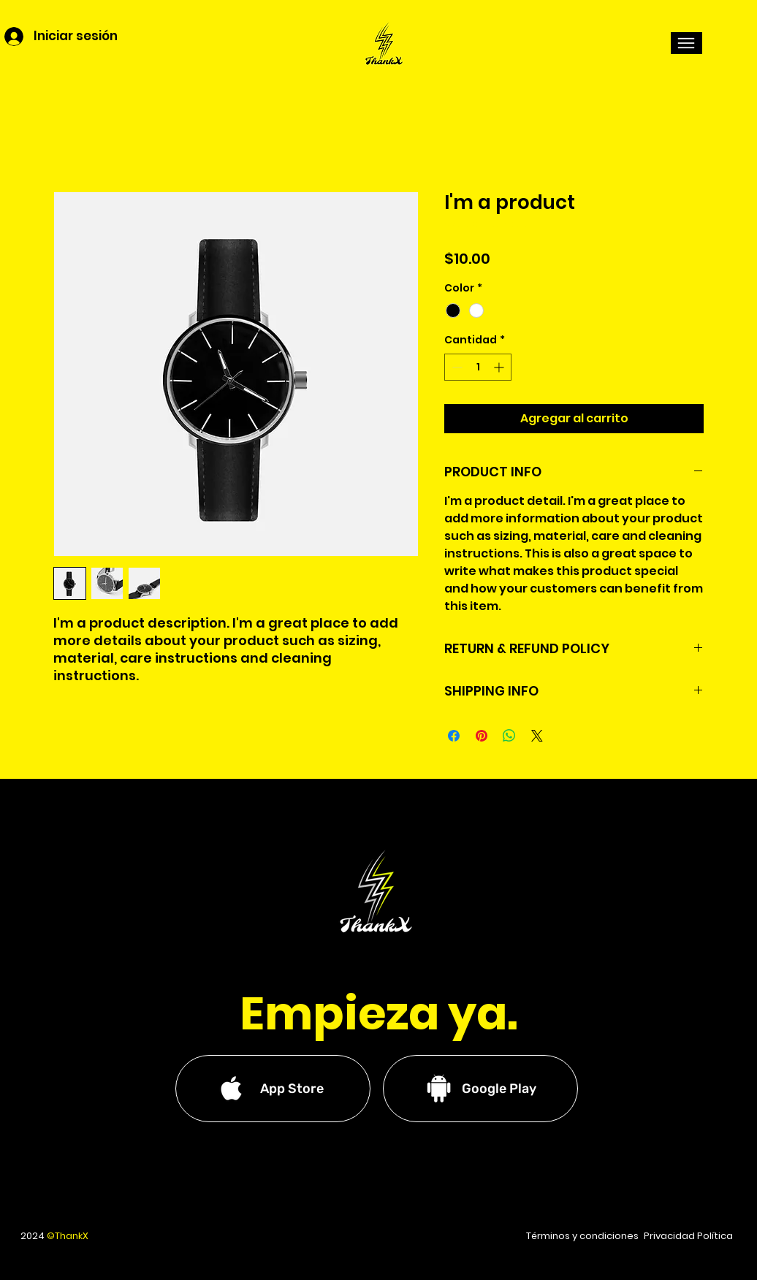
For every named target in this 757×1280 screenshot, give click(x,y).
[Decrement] (455, 367)
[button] (686, 43)
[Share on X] (537, 735)
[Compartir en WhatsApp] (509, 735)
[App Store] (272, 1088)
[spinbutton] (478, 367)
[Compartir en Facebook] (454, 735)
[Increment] (500, 367)
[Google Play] (480, 1088)
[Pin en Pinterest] (481, 735)
